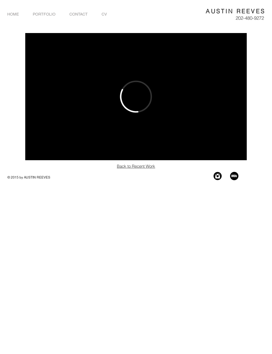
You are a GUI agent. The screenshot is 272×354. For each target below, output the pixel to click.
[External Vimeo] (136, 96)
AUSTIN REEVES (235, 11)
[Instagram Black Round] (217, 176)
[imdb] (234, 176)
